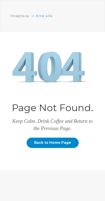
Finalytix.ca (20, 16)
